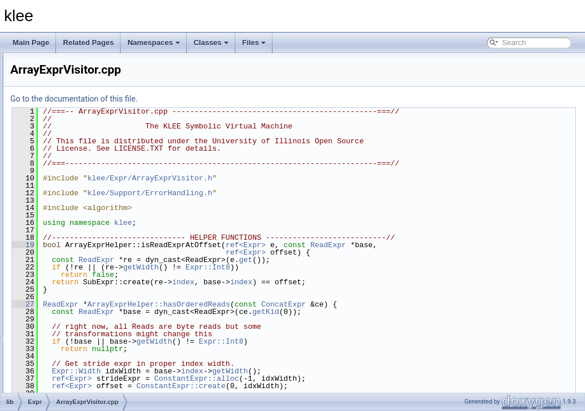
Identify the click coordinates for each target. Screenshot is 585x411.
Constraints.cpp (79, 266)
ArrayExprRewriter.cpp (90, 216)
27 (166, 304)
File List (40, 103)
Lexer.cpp (71, 366)
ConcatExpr (426, 304)
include (48, 128)
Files (254, 42)
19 (166, 245)
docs (45, 115)
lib (41, 140)
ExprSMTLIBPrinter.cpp (91, 329)
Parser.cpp (72, 379)
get (388, 260)
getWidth (283, 267)
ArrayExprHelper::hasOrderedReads (301, 304)
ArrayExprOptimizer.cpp (92, 203)
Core (54, 166)
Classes (211, 42)
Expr (54, 178)
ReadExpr (470, 245)
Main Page (31, 42)
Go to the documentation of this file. (217, 98)
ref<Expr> (388, 245)
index (326, 282)
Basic (55, 153)
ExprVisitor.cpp (79, 354)
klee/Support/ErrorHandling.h (292, 193)
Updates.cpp (75, 392)
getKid (408, 312)
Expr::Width (219, 371)
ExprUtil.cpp (74, 341)
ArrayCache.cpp (80, 191)
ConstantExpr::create (323, 386)
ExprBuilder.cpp (80, 291)
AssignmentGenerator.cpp (95, 253)
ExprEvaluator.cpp (83, 304)
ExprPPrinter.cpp (81, 316)
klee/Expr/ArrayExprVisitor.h (292, 178)
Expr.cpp (69, 279)
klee (266, 222)
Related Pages (88, 42)
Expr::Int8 (350, 267)
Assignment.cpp (80, 241)
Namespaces (153, 42)
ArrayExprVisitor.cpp (87, 228)
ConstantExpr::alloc (339, 378)
